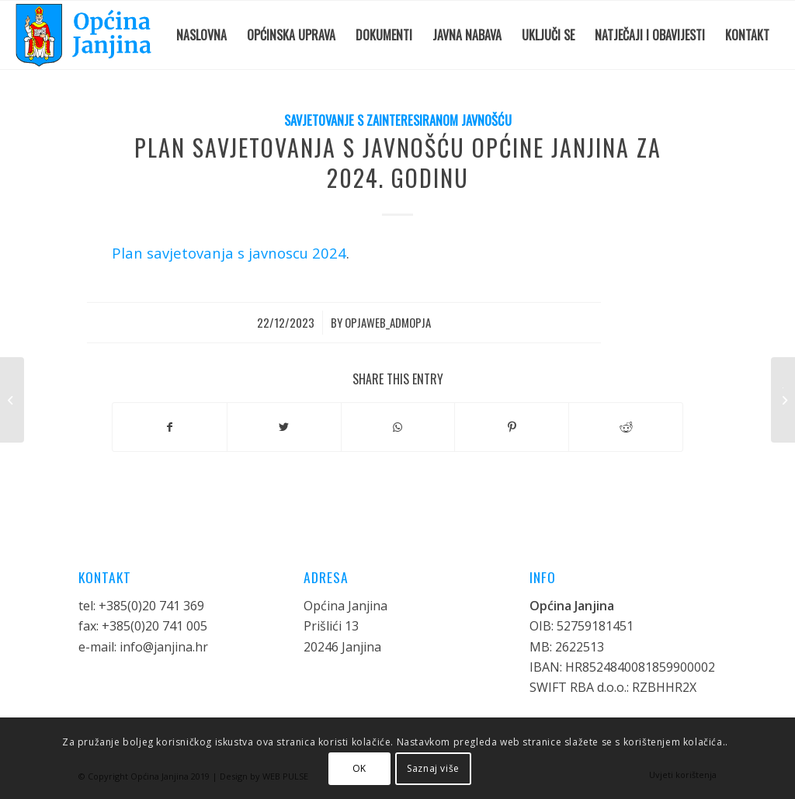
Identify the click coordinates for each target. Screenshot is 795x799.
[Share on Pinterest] (511, 427)
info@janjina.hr (164, 646)
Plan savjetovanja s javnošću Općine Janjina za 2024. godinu (397, 162)
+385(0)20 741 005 (154, 625)
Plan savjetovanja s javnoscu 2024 (229, 252)
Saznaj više (433, 768)
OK (359, 768)
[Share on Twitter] (284, 427)
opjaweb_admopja (388, 322)
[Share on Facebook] (170, 427)
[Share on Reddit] (625, 427)
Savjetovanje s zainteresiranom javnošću (398, 120)
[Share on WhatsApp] (398, 427)
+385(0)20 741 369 (151, 605)
